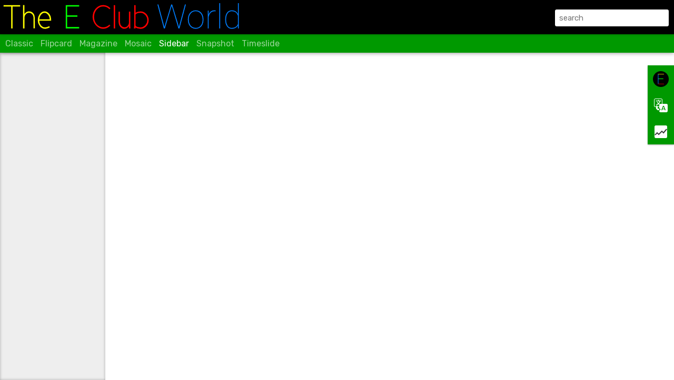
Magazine (98, 43)
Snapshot (215, 43)
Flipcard (56, 43)
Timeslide (261, 43)
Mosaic (138, 43)
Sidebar (174, 43)
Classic (19, 43)
